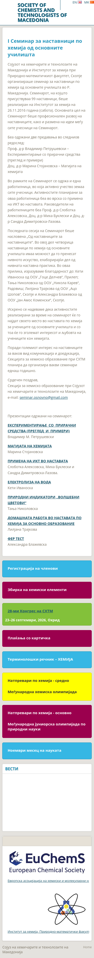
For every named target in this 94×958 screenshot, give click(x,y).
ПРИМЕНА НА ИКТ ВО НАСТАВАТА (38, 461)
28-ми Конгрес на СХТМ (30, 610)
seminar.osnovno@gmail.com (44, 397)
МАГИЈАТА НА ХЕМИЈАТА (30, 446)
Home (87, 947)
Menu (66, 5)
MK (89, 2)
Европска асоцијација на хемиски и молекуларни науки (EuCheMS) (48, 880)
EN (76, 2)
